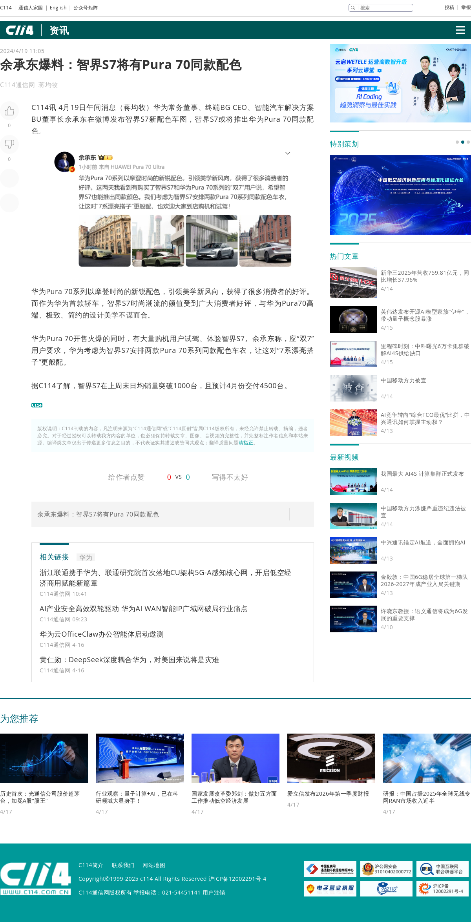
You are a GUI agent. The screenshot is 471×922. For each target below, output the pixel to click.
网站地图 (153, 865)
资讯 (59, 30)
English (58, 7)
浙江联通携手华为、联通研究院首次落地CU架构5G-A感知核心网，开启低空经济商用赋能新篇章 (166, 578)
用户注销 (214, 892)
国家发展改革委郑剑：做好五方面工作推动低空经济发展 (234, 797)
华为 (160, 107)
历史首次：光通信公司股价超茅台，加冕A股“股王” (40, 797)
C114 (6, 7)
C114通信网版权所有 (105, 892)
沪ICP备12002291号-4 (237, 878)
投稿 (450, 7)
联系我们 (123, 865)
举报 (466, 7)
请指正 (246, 442)
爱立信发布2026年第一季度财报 (328, 793)
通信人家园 (30, 7)
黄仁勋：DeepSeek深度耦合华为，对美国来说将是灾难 (129, 659)
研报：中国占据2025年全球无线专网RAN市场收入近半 (427, 797)
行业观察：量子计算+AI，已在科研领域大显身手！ (137, 797)
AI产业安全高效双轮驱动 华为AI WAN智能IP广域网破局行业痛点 (144, 608)
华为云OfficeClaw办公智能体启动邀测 (102, 634)
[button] (457, 142)
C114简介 (91, 865)
